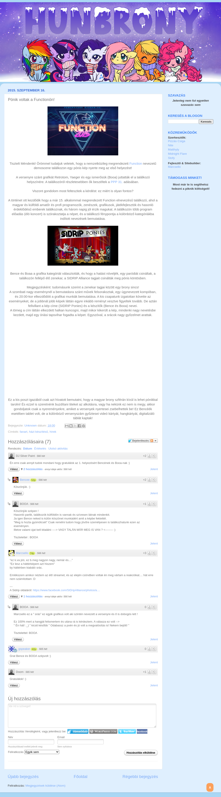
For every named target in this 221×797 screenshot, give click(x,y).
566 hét (41, 456)
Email (61, 737)
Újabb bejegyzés (23, 776)
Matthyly (173, 149)
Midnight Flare (177, 153)
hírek (53, 431)
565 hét (43, 649)
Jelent (154, 469)
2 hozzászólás (33, 469)
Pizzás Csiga (176, 141)
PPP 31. (117, 182)
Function (136, 163)
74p (32, 553)
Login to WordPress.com (103, 731)
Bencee (25, 479)
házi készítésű (38, 431)
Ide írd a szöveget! (82, 716)
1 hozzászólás (33, 596)
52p (33, 480)
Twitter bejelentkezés (127, 731)
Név (10, 737)
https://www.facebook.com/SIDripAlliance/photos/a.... (66, 590)
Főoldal (81, 776)
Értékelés (40, 448)
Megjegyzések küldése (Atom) (45, 785)
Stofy (171, 158)
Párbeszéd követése (154, 441)
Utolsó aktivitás (58, 448)
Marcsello (22, 553)
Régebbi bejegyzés (140, 776)
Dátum (27, 448)
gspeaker (24, 648)
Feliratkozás (33, 752)
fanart (23, 431)
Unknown (31, 425)
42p (34, 649)
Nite (170, 145)
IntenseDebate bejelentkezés (77, 731)
